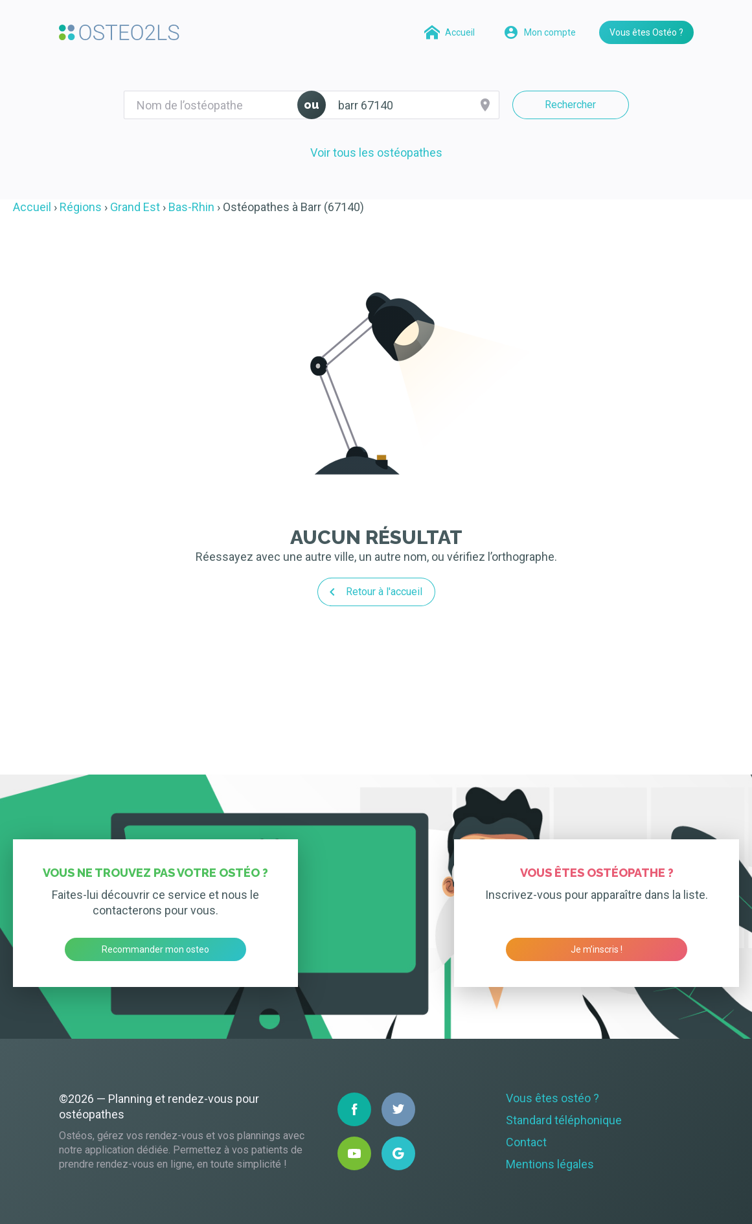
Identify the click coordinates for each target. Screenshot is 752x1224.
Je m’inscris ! (596, 949)
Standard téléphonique (564, 1120)
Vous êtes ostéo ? (552, 1098)
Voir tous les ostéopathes (376, 152)
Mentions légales (550, 1164)
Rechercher (570, 104)
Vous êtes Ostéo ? (646, 32)
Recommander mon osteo (155, 949)
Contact (526, 1142)
